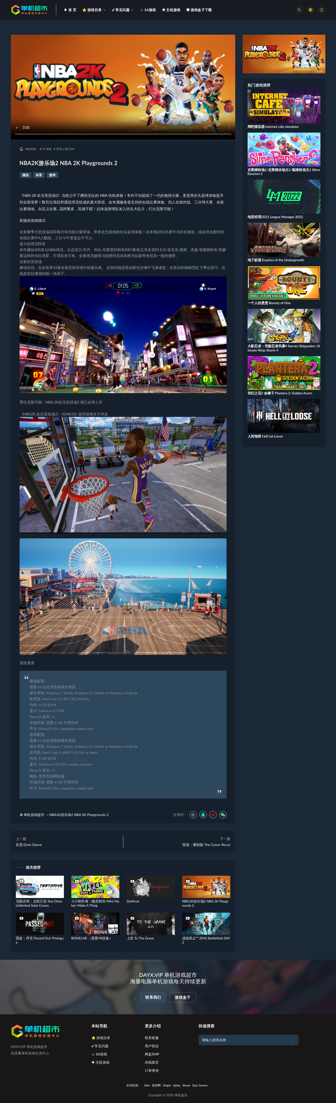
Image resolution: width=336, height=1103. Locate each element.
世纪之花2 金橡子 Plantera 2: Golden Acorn (280, 393)
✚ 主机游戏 (100, 1062)
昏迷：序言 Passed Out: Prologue (40, 940)
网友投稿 (28, 149)
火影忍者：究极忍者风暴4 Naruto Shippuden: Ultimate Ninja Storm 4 (284, 348)
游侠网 (156, 1085)
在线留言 (152, 1062)
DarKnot (133, 901)
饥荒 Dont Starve (29, 844)
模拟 (25, 175)
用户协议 (152, 1046)
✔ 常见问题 (100, 1046)
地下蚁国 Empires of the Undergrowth (276, 260)
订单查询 (152, 1070)
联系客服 (152, 1038)
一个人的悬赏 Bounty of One (269, 303)
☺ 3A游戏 (99, 1054)
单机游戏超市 (34, 815)
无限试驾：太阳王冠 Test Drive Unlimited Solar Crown (39, 903)
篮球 (52, 175)
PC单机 (46, 148)
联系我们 (153, 997)
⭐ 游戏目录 (100, 1038)
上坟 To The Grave (140, 938)
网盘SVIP (152, 1054)
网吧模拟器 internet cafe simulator (273, 126)
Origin (167, 1085)
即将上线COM (64, 148)
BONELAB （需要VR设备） (92, 938)
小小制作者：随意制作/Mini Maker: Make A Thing (95, 903)
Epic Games (199, 1085)
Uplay (176, 1085)
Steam (186, 1085)
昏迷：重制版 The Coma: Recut (206, 844)
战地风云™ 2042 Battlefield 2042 (206, 940)
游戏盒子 (183, 997)
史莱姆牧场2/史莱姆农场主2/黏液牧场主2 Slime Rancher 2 (284, 172)
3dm (147, 1085)
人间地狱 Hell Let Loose (265, 436)
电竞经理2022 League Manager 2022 (275, 217)
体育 (39, 175)
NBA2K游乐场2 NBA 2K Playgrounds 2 (79, 815)
